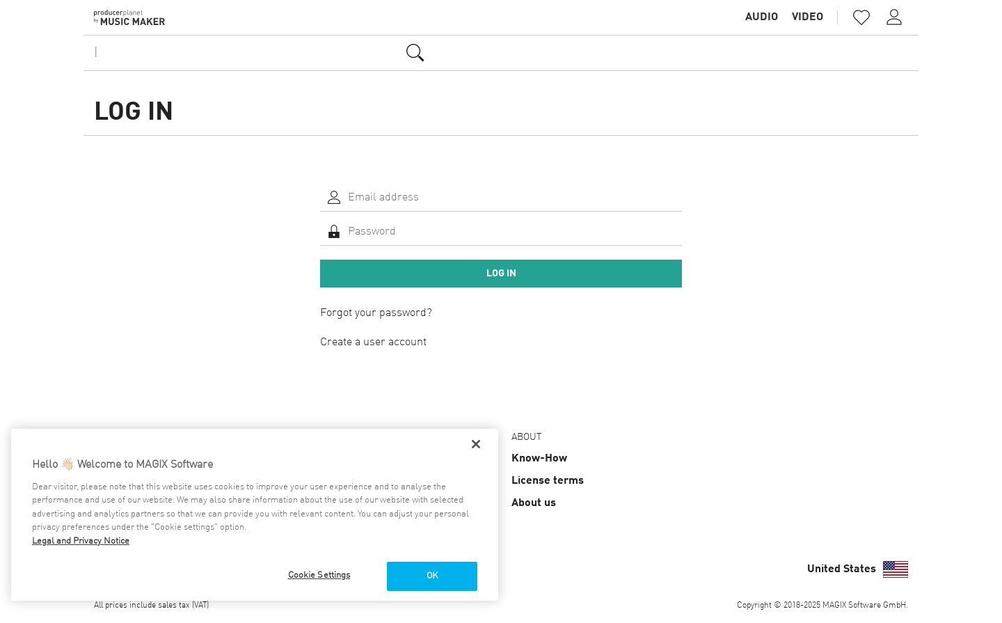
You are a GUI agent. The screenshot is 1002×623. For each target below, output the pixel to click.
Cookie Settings (319, 575)
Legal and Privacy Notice (80, 541)
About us (533, 503)
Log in (501, 273)
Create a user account (373, 342)
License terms (547, 481)
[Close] (476, 444)
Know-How (539, 458)
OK (432, 576)
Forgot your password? (376, 313)
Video (807, 17)
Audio (761, 17)
